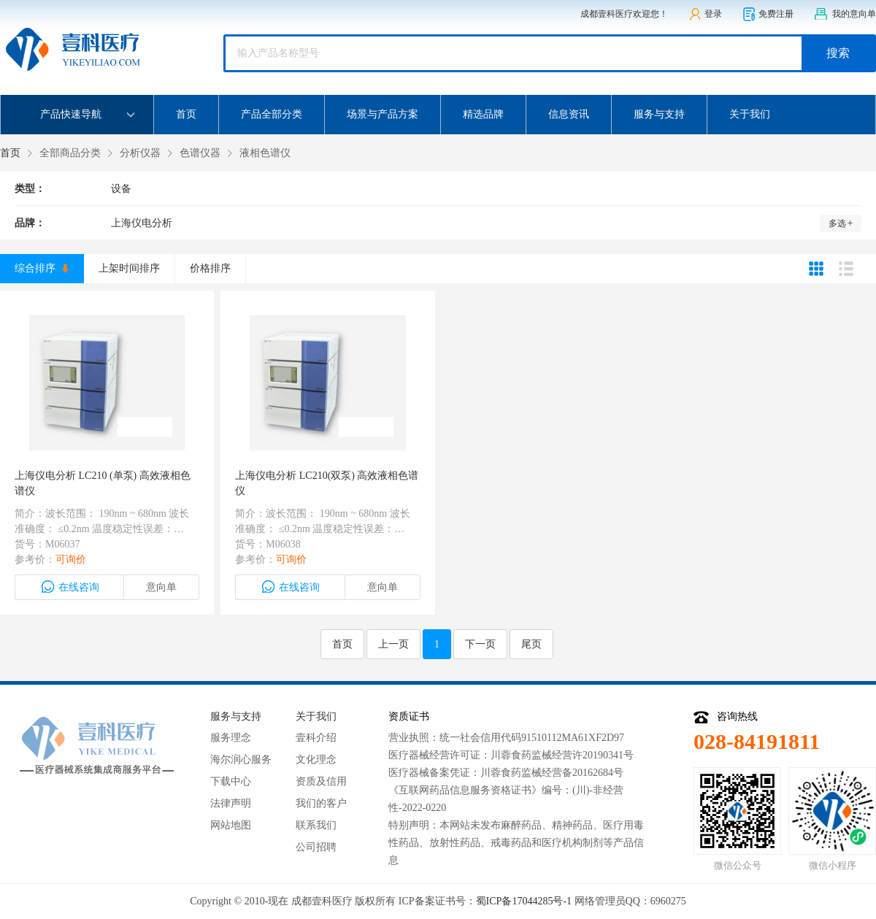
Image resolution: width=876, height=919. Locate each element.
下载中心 (230, 781)
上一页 (393, 644)
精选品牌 (483, 114)
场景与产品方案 (382, 114)
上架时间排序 (129, 268)
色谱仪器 (200, 152)
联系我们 (316, 825)
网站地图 (230, 825)
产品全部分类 (271, 114)
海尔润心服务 (241, 759)
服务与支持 (659, 114)
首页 (186, 114)
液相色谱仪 (265, 152)
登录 (705, 14)
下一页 (480, 644)
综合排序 (42, 268)
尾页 (531, 644)
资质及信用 (321, 781)
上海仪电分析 (141, 223)
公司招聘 (316, 847)
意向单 (161, 587)
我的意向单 (845, 14)
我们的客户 (321, 803)
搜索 (838, 53)
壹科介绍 (316, 737)
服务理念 (230, 737)
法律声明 (230, 803)
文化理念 (316, 759)
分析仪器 (140, 152)
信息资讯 (568, 114)
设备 (121, 188)
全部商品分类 (70, 152)
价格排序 (210, 268)
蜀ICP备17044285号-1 (524, 901)
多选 (841, 223)
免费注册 (768, 14)
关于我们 (749, 114)
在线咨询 (69, 587)
